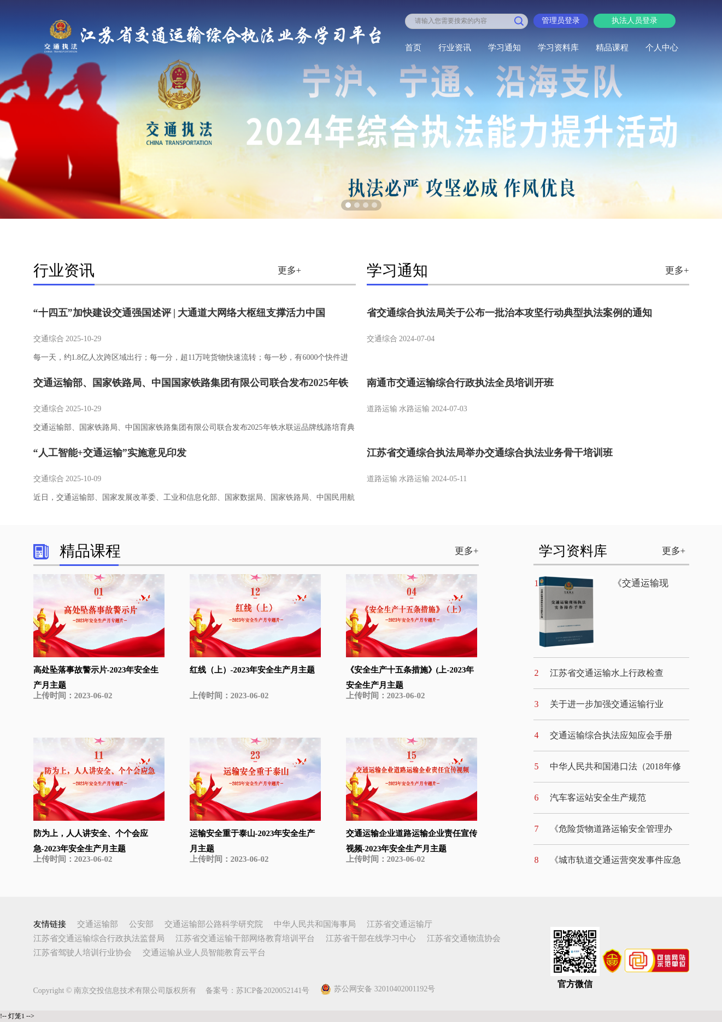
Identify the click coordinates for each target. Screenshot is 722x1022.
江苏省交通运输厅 (399, 924)
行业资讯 (454, 47)
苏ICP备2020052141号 (272, 990)
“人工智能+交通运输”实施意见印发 (109, 452)
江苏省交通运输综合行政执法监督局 (99, 938)
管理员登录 (561, 20)
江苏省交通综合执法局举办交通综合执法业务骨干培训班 (490, 452)
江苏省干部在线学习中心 (371, 938)
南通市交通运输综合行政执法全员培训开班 (460, 382)
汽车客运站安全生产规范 (598, 797)
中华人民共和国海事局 (315, 924)
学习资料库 (558, 47)
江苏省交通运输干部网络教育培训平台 (245, 938)
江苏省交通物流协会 (464, 938)
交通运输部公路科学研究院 (214, 924)
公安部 (141, 924)
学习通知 (504, 47)
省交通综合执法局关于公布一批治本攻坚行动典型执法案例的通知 (509, 312)
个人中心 (661, 47)
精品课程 (612, 47)
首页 (413, 47)
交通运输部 (97, 924)
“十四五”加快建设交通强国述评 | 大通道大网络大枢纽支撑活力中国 (179, 312)
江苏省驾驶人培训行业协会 (82, 952)
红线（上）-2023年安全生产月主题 (252, 669)
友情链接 (49, 924)
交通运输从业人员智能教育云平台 (204, 952)
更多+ (290, 270)
